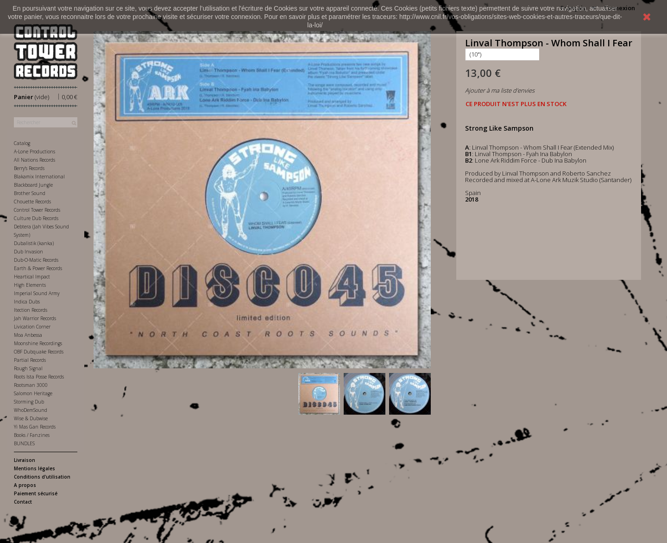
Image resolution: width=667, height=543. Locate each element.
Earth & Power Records (38, 268)
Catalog (22, 143)
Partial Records (30, 360)
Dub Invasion (28, 251)
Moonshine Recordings (38, 343)
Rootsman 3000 (31, 385)
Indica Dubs (27, 301)
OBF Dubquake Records (38, 351)
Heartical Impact (32, 276)
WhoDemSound (30, 410)
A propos (25, 485)
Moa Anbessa (28, 335)
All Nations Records (34, 160)
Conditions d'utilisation (42, 477)
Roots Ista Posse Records (39, 376)
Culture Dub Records (36, 218)
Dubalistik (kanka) (34, 243)
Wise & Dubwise (31, 418)
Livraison (24, 460)
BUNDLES (24, 443)
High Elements (30, 285)
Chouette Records (32, 201)
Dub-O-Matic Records (36, 260)
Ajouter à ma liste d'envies (500, 90)
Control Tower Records (37, 210)
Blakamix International (39, 176)
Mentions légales (34, 468)
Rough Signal (28, 368)
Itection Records (30, 310)
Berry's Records (29, 168)
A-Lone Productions (34, 151)
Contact (23, 502)
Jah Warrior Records (35, 318)
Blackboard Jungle (33, 185)
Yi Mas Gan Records (35, 426)
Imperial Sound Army (37, 293)
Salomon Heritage (33, 393)
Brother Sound (29, 193)
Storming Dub (29, 401)
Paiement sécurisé (35, 493)
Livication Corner (32, 326)
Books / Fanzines (32, 435)
